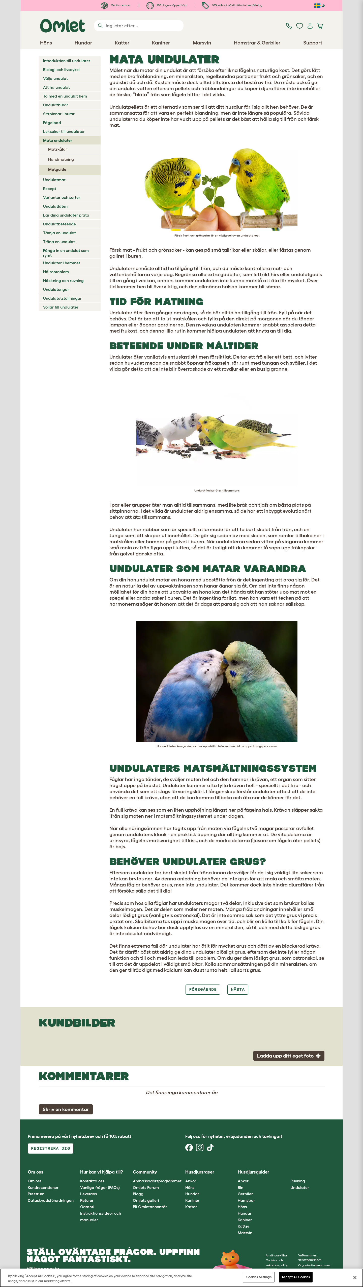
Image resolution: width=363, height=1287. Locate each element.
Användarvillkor (276, 1255)
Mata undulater (57, 140)
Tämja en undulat (59, 232)
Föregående (203, 989)
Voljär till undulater (60, 307)
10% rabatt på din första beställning (232, 5)
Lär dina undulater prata (66, 215)
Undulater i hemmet (61, 263)
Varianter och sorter (61, 197)
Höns (189, 1187)
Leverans (88, 1193)
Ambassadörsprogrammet (157, 1181)
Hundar (192, 1193)
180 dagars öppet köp (166, 5)
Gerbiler (245, 1193)
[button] (286, 1172)
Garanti (87, 1206)
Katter (191, 1206)
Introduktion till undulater (66, 60)
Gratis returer (116, 5)
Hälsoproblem (56, 271)
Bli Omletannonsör (150, 1206)
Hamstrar (246, 1200)
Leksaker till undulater (64, 131)
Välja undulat (55, 78)
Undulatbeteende (59, 224)
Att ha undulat (56, 87)
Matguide (57, 169)
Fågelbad (52, 122)
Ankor (190, 1181)
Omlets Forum (146, 1187)
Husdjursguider (253, 1172)
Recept (49, 188)
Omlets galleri (146, 1200)
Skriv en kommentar (66, 1109)
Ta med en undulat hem (65, 96)
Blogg (138, 1193)
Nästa (238, 989)
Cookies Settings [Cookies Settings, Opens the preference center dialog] (258, 1277)
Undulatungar (56, 289)
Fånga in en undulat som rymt (66, 253)
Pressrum (36, 1193)
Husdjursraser (199, 1172)
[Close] (354, 1277)
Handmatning (61, 159)
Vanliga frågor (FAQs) (100, 1187)
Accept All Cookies (296, 1277)
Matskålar (57, 149)
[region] (181, 1278)
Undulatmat (54, 179)
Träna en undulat (59, 241)
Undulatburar (55, 105)
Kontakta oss (92, 1181)
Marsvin (245, 1232)
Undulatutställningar (62, 298)
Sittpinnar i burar (59, 113)
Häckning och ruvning (63, 280)
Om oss (34, 1181)
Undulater (299, 1187)
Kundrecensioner (43, 1187)
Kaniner (192, 1200)
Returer (87, 1200)
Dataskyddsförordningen (51, 1200)
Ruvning (297, 1181)
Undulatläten (55, 206)
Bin (240, 1187)
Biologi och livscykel (61, 69)
